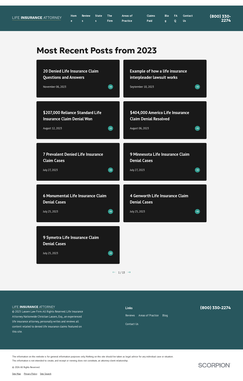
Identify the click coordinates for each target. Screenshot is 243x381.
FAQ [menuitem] (175, 18)
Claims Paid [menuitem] (151, 18)
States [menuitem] (98, 18)
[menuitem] (16, 374)
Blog (165, 315)
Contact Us (131, 324)
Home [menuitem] (74, 18)
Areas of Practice (149, 315)
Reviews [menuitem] (86, 18)
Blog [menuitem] (167, 18)
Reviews (130, 315)
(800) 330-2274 (220, 18)
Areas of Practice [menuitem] (127, 18)
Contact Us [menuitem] (188, 18)
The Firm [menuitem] (110, 18)
